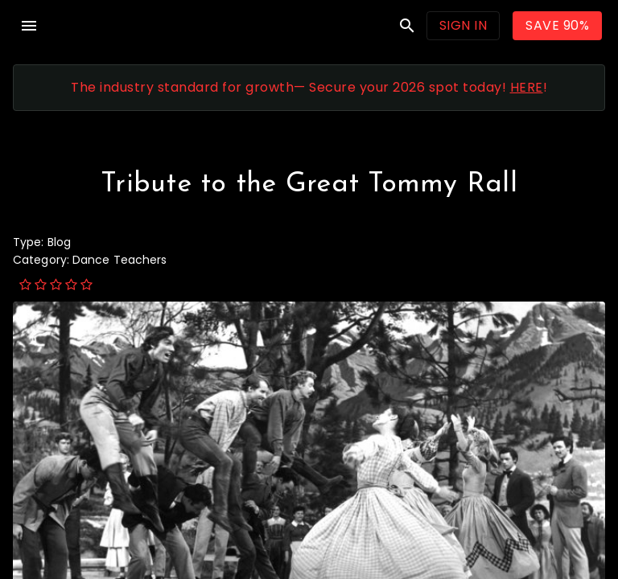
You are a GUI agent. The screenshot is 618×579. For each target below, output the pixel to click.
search (407, 25)
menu (29, 25)
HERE (526, 87)
